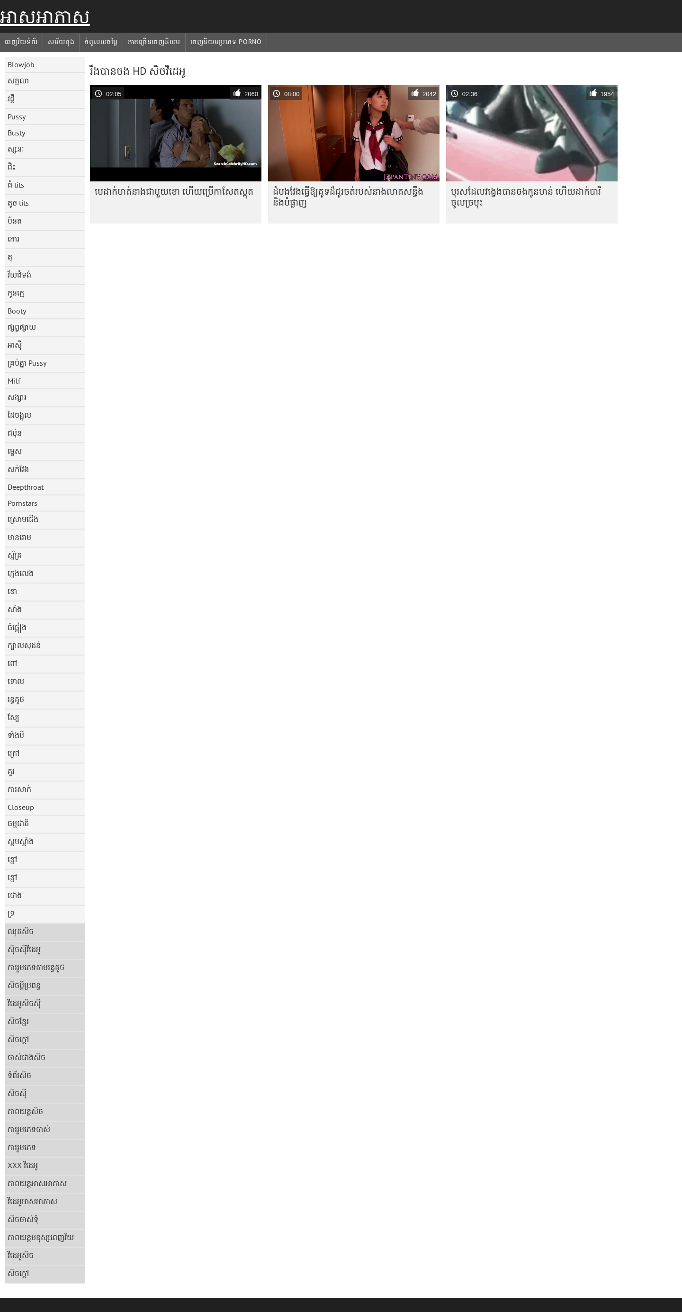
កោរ (13, 238)
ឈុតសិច (21, 931)
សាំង (15, 609)
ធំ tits (16, 184)
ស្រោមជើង (23, 519)
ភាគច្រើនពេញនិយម (154, 41)
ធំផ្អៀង (17, 627)
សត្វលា (18, 80)
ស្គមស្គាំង (21, 841)
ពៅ (12, 663)
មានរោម (19, 537)
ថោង (15, 895)
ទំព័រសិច (19, 1075)
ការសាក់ (19, 789)
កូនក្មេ (16, 292)
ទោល (16, 681)
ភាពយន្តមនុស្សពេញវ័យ (41, 1237)
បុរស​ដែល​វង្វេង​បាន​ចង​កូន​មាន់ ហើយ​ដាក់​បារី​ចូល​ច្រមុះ (526, 197)
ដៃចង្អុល (19, 415)
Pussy (17, 116)
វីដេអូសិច (21, 1255)
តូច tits (18, 202)
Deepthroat (26, 487)
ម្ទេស (15, 451)
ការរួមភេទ (22, 1147)
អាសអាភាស (45, 16)
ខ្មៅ (12, 859)
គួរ (11, 771)
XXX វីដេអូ (23, 1165)
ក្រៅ (13, 753)
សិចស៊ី (17, 1093)
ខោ (12, 591)
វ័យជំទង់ (19, 274)
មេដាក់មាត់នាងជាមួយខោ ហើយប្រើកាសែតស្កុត (174, 191)
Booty (17, 310)
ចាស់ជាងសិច (26, 1057)
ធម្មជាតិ (18, 823)
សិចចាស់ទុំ (23, 1219)
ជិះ (12, 166)
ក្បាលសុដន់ (24, 645)
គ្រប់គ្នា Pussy (27, 363)
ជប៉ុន (15, 433)
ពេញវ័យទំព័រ (21, 41)
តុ (10, 256)
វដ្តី (11, 98)
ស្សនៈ (16, 148)
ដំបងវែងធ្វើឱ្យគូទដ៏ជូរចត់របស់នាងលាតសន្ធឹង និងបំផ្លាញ (348, 197)
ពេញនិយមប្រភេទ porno (226, 41)
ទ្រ (11, 913)
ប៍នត (15, 220)
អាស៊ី (15, 345)
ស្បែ (13, 717)
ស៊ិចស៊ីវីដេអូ (24, 949)
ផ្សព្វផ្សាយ (22, 327)
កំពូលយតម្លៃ (100, 41)
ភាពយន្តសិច (25, 1111)
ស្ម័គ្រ (15, 555)
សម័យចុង (61, 41)
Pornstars (22, 503)
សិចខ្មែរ (18, 1021)
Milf (14, 381)
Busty (16, 132)
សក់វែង (18, 469)
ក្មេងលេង (21, 573)
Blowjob (21, 64)
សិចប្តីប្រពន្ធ (24, 985)
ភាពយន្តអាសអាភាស (37, 1183)
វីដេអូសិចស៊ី (24, 1003)
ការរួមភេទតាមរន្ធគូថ (36, 967)
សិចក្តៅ (18, 1039)
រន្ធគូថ (16, 699)
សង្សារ (17, 397)
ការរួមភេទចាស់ (29, 1129)
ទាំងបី (16, 735)
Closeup (21, 807)
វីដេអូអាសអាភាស (32, 1201)
